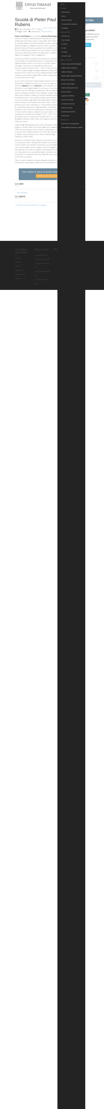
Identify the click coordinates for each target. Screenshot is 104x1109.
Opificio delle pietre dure (69, 88)
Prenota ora (65, 36)
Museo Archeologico (68, 84)
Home (62, 4)
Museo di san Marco (68, 80)
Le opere (64, 44)
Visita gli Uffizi (65, 32)
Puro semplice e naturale (42, 259)
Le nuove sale (66, 56)
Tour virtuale (65, 40)
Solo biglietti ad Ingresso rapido (71, 127)
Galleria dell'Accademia (69, 68)
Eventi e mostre (66, 20)
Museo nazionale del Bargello (71, 64)
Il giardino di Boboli (67, 96)
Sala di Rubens (46, 31)
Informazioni (65, 12)
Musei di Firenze (66, 60)
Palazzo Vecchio (66, 108)
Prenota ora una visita (48, 176)
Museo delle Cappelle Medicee (71, 76)
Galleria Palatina (67, 72)
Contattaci (64, 28)
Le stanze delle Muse (41, 255)
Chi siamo (18, 258)
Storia (63, 16)
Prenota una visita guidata (70, 124)
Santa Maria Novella (68, 112)
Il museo (63, 8)
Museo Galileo (66, 92)
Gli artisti (64, 52)
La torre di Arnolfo (67, 100)
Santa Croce (65, 116)
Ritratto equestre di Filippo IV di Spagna (31, 205)
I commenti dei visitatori (69, 24)
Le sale (63, 48)
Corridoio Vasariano (68, 104)
